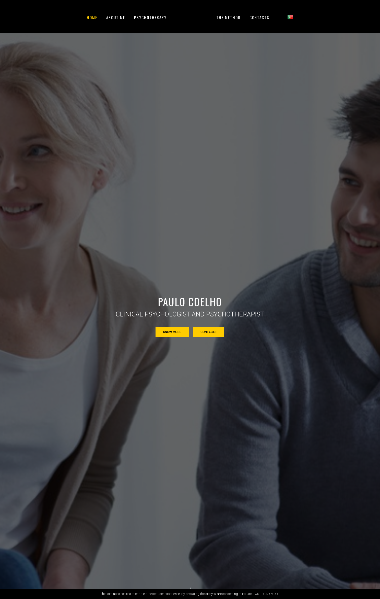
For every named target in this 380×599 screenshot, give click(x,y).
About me (115, 18)
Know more (172, 332)
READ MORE (271, 594)
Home (92, 18)
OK (257, 594)
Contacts (259, 18)
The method (228, 18)
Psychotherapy (150, 18)
